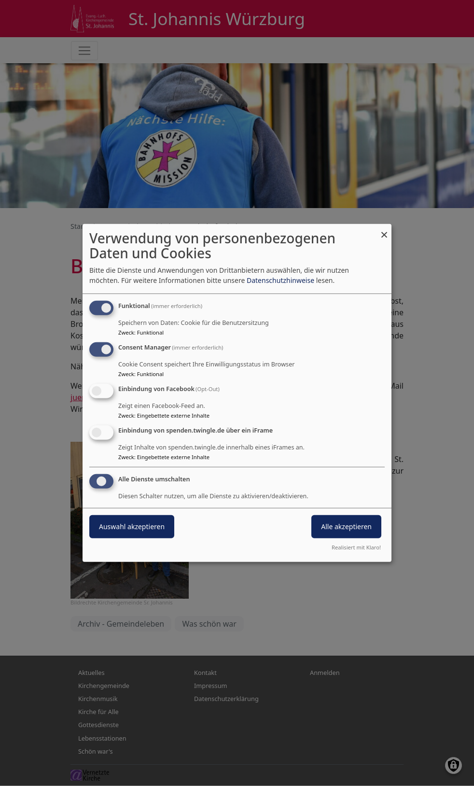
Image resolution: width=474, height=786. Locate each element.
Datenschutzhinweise (280, 280)
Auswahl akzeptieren (132, 526)
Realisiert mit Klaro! (356, 547)
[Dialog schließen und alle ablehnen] (384, 230)
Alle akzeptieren (346, 526)
